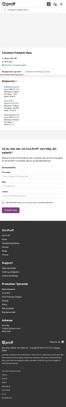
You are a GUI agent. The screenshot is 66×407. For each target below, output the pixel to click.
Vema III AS (8, 101)
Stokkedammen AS (11, 87)
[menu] (61, 4)
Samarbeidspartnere (10, 243)
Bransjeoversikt (8, 312)
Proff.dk (4, 379)
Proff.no (4, 375)
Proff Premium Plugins (12, 297)
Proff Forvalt (6, 390)
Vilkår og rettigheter (10, 272)
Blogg (4, 251)
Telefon (5, 192)
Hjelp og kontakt (9, 268)
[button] (49, 4)
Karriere (5, 247)
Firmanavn (6, 172)
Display (5, 301)
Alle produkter (8, 308)
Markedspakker (8, 289)
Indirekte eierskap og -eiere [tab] (37, 72)
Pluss (4, 304)
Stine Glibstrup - (23, 348)
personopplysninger (30, 203)
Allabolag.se (6, 386)
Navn (4, 182)
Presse (5, 255)
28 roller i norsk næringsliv (15, 65)
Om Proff (6, 235)
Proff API (6, 293)
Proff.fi (4, 382)
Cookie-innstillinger (10, 276)
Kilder (4, 239)
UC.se (4, 394)
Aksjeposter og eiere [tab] (11, 72)
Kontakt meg (11, 210)
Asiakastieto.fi (7, 398)
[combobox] (35, 9)
